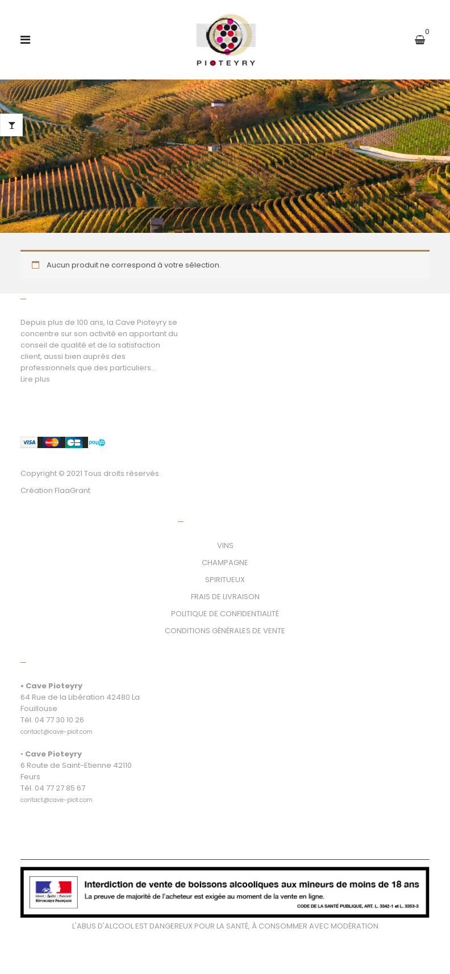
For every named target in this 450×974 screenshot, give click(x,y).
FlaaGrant (72, 490)
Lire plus (35, 379)
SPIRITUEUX (225, 579)
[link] (56, 725)
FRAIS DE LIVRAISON (225, 596)
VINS (225, 545)
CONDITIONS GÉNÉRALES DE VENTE (225, 630)
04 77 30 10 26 (59, 719)
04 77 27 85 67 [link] (60, 788)
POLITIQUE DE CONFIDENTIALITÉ (225, 613)
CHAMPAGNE (225, 562)
